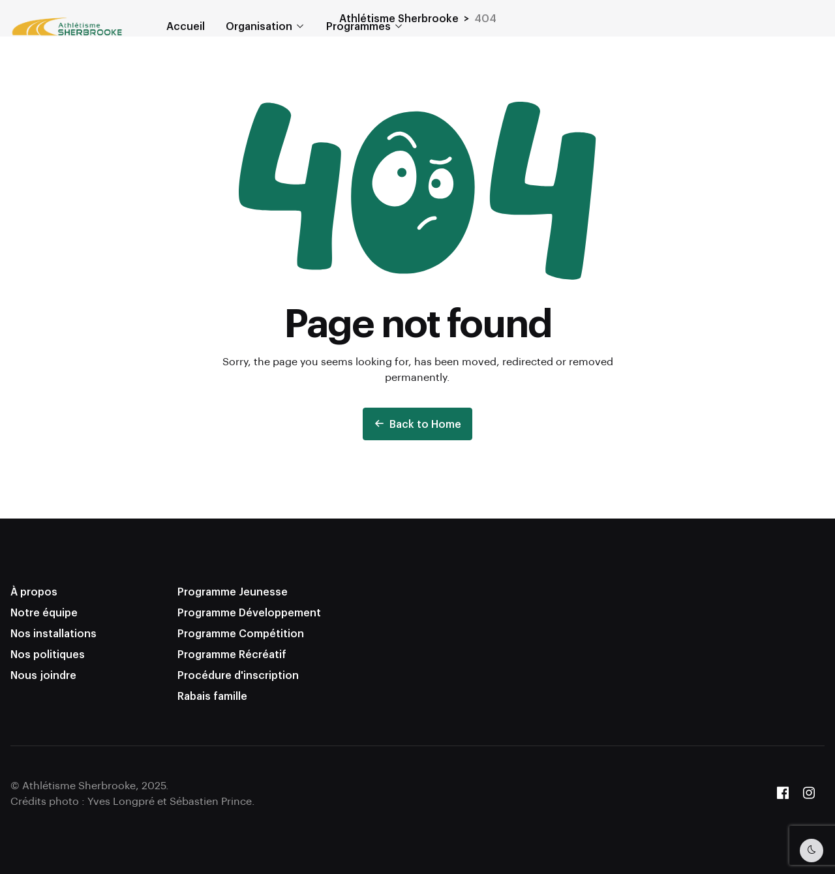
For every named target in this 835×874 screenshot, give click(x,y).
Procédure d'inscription (238, 675)
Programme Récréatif (231, 654)
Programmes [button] (358, 26)
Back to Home (417, 423)
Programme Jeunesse (232, 591)
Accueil (185, 26)
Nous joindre (43, 675)
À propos (33, 591)
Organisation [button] (259, 26)
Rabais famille (212, 695)
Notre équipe (44, 612)
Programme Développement (249, 612)
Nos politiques (47, 654)
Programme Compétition (240, 633)
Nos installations (53, 633)
